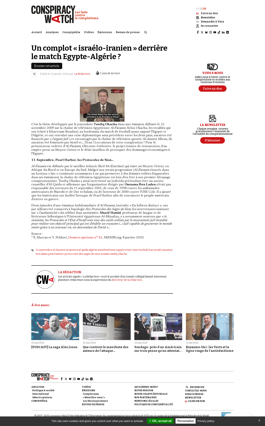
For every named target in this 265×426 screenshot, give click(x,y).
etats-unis (131, 249)
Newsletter (193, 397)
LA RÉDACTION (69, 272)
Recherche (197, 387)
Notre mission (143, 390)
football (143, 249)
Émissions (105, 32)
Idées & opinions (42, 397)
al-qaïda (83, 249)
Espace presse (194, 394)
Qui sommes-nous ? (146, 387)
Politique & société (43, 390)
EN (204, 8)
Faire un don (196, 401)
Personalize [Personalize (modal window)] (185, 421)
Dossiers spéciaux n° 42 (85, 237)
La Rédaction (82, 73)
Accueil (36, 32)
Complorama (91, 394)
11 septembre (44, 249)
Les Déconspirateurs (95, 401)
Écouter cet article (46, 66)
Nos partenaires (145, 397)
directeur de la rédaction (127, 279)
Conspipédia (71, 32)
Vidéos (89, 32)
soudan (104, 254)
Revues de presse (128, 32)
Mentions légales (146, 401)
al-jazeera (72, 249)
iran (151, 249)
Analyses (52, 32)
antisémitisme (107, 249)
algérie (93, 249)
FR (198, 8)
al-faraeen (59, 249)
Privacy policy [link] (205, 421)
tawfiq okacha (118, 254)
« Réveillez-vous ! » (94, 397)
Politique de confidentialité (153, 404)
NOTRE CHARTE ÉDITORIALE (150, 394)
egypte (120, 249)
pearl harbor (56, 254)
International (40, 394)
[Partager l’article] (34, 74)
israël (157, 249)
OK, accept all (160, 421)
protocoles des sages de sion (82, 254)
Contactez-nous (196, 390)
